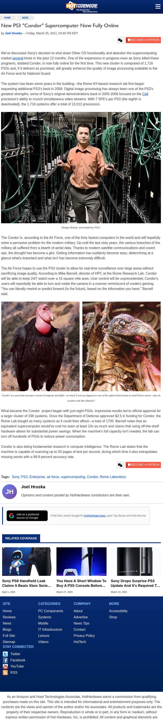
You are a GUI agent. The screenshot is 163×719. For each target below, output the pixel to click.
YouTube (17, 666)
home (7, 18)
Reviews (9, 617)
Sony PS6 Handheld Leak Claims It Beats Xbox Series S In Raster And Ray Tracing (26, 583)
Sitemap (9, 642)
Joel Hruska (33, 486)
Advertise (81, 617)
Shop (113, 617)
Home (7, 611)
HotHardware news (95, 515)
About (78, 611)
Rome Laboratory (113, 477)
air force (53, 477)
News (25, 18)
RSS (13, 672)
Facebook (17, 660)
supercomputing (73, 477)
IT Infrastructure (50, 629)
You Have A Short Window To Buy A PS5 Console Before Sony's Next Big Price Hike (81, 583)
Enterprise (37, 477)
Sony (15, 477)
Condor (92, 477)
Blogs (7, 629)
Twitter (15, 654)
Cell (145, 94)
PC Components (50, 611)
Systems (44, 617)
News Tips (81, 623)
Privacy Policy (84, 635)
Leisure (43, 635)
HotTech (80, 642)
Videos (43, 642)
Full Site (9, 635)
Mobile (43, 623)
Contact (79, 629)
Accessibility (118, 611)
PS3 (24, 477)
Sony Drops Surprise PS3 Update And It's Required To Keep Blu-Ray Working (135, 583)
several (17, 58)
